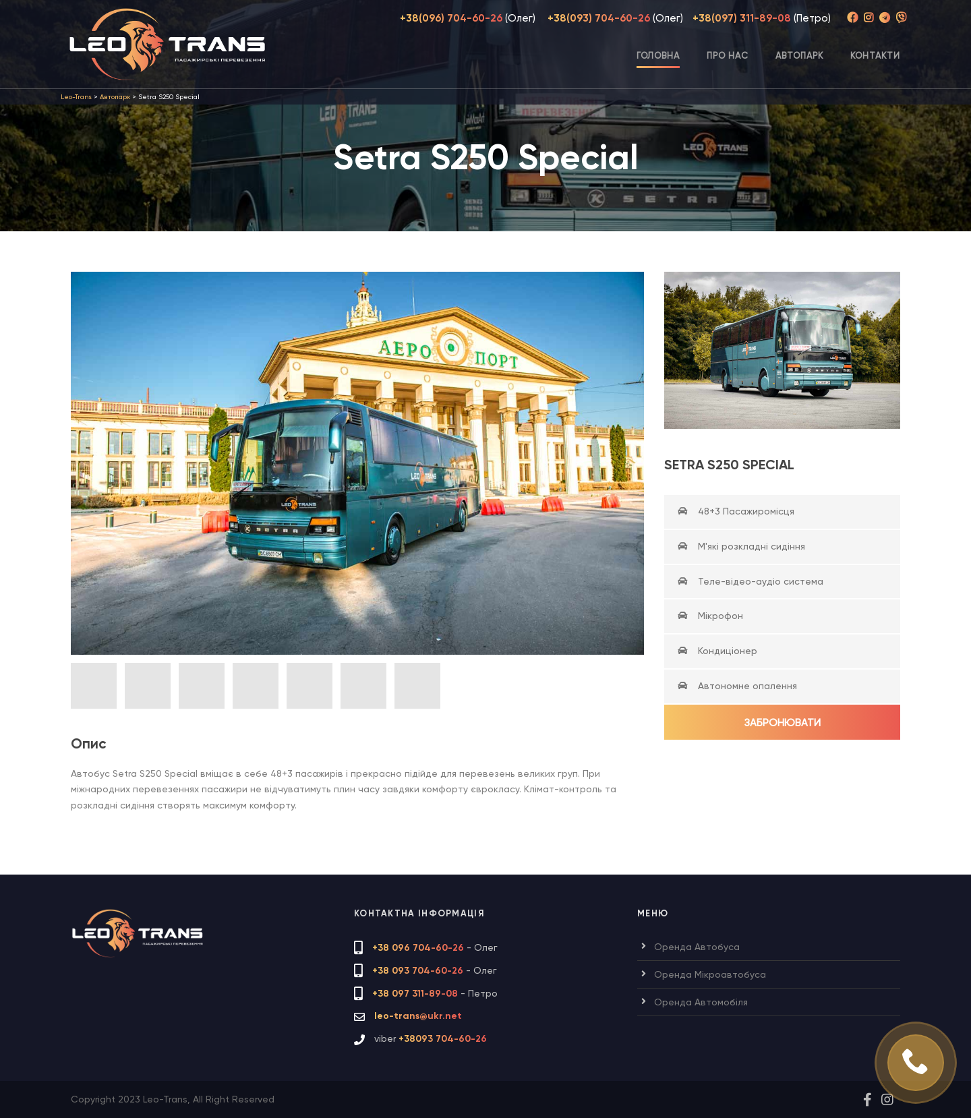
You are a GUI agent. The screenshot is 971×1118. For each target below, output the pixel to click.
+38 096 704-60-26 (418, 947)
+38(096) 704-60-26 (451, 18)
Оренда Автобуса (697, 946)
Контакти (875, 56)
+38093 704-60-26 (443, 1039)
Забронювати (782, 723)
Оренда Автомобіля (701, 1002)
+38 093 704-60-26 (417, 970)
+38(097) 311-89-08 (742, 18)
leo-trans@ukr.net (418, 1016)
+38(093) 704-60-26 (599, 18)
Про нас (727, 56)
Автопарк (799, 56)
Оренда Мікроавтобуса (710, 974)
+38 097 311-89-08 (415, 993)
